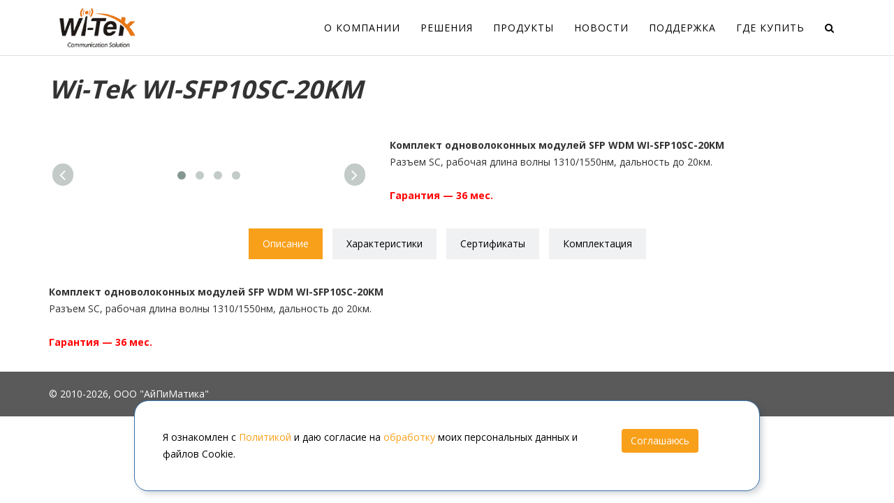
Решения (446, 27)
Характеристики (384, 243)
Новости (601, 27)
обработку (409, 437)
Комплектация (597, 243)
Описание (286, 243)
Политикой (265, 437)
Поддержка (682, 27)
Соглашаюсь (660, 440)
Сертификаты (492, 243)
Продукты (523, 27)
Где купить (770, 27)
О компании (362, 27)
